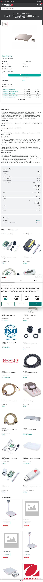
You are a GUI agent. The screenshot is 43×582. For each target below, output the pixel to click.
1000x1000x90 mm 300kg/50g (9, 97)
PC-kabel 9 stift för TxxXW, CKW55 (9, 401)
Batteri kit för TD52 (27, 258)
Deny (8, 303)
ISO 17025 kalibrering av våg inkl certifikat (9, 343)
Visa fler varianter (21, 99)
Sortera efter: (25, 233)
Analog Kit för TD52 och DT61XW (9, 258)
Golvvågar (18, 13)
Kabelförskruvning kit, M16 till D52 (30, 343)
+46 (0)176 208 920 (10, 1)
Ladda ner (38, 220)
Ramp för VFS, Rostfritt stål (29, 429)
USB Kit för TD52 (5, 486)
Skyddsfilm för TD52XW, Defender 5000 (31, 458)
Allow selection (21, 303)
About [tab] (35, 280)
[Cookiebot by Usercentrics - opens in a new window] (36, 277)
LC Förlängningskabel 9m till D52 (30, 372)
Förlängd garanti (6, 68)
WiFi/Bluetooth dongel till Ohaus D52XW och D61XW (31, 487)
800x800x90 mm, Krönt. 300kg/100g (10, 91)
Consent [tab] (7, 280)
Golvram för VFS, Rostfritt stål (8, 315)
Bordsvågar (25, 399)
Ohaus (23, 80)
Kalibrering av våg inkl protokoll (8, 372)
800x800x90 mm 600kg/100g (9, 93)
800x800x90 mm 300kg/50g (9, 89)
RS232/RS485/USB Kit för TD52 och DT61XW (9, 459)
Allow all (35, 303)
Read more (7, 522)
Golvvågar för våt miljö (26, 13)
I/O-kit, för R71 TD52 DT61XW (29, 315)
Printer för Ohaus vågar (28, 401)
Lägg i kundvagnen (24, 74)
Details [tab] (21, 280)
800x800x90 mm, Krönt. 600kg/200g (10, 95)
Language (39, 1)
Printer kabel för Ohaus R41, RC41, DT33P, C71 (9, 430)
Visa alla (9, 233)
